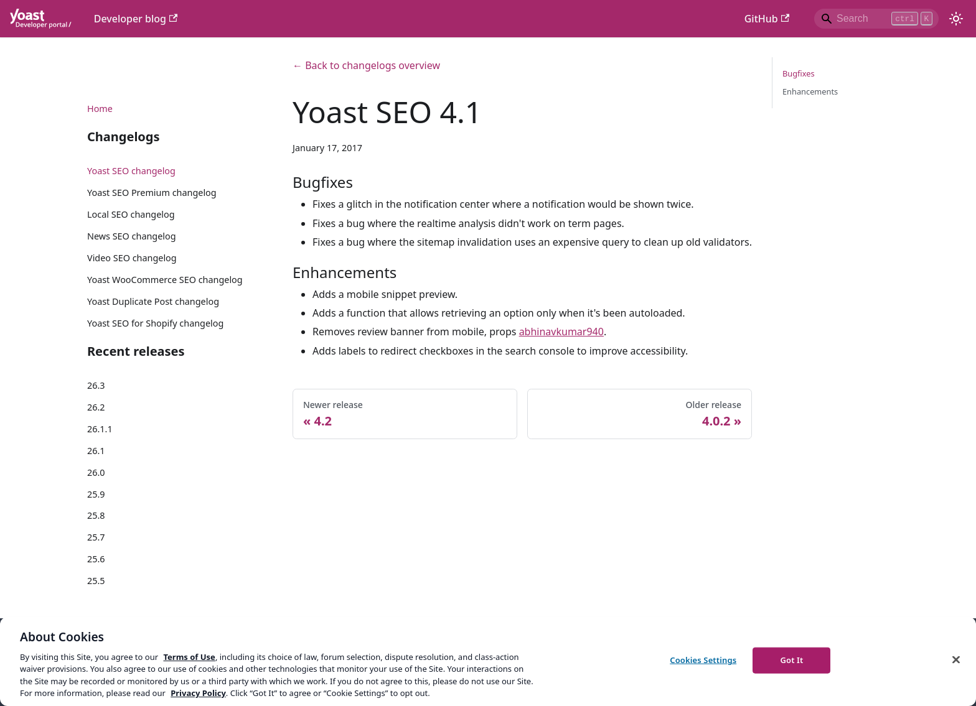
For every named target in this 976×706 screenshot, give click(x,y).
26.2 (96, 407)
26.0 (96, 472)
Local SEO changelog (131, 214)
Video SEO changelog (132, 258)
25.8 (96, 515)
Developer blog (136, 19)
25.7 (96, 537)
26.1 (96, 451)
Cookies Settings (703, 660)
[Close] (956, 660)
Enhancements (810, 91)
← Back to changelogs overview (366, 65)
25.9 (96, 494)
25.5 (96, 581)
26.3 (96, 385)
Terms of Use (189, 656)
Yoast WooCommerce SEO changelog (165, 280)
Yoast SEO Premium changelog (152, 192)
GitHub (766, 19)
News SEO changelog (131, 236)
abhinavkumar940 (561, 331)
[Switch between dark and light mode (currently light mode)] (956, 19)
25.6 (96, 559)
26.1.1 (100, 429)
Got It (791, 660)
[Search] (876, 19)
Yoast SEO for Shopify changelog (155, 323)
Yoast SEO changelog (131, 171)
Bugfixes (798, 73)
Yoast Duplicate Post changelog (153, 301)
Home (100, 108)
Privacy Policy (198, 693)
